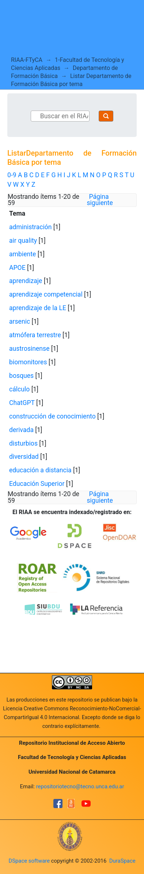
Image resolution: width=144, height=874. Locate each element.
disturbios (23, 443)
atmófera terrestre (35, 335)
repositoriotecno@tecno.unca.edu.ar (80, 786)
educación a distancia (40, 470)
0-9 (11, 175)
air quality (23, 240)
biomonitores (28, 362)
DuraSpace (122, 861)
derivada (21, 430)
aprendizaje (25, 280)
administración (30, 227)
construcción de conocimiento (52, 416)
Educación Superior (36, 483)
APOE (17, 267)
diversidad (24, 456)
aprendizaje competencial (46, 294)
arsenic (19, 321)
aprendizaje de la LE (37, 308)
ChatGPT (22, 402)
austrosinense (29, 348)
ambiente (22, 254)
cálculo (19, 389)
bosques (21, 375)
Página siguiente (100, 200)
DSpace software (29, 861)
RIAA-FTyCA (26, 59)
